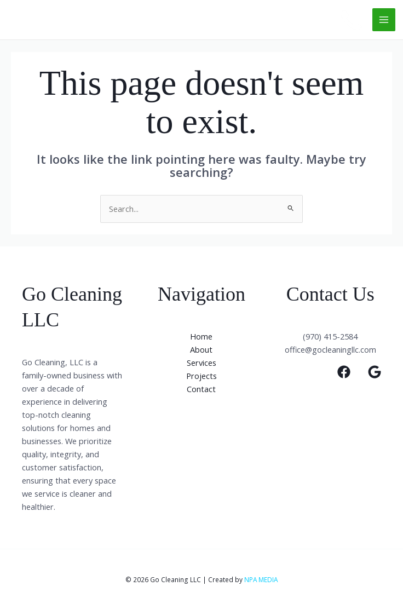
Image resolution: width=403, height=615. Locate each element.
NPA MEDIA (261, 579)
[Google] (374, 371)
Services (201, 362)
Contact (201, 388)
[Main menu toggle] (383, 19)
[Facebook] (343, 371)
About (201, 349)
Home (201, 336)
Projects (201, 375)
